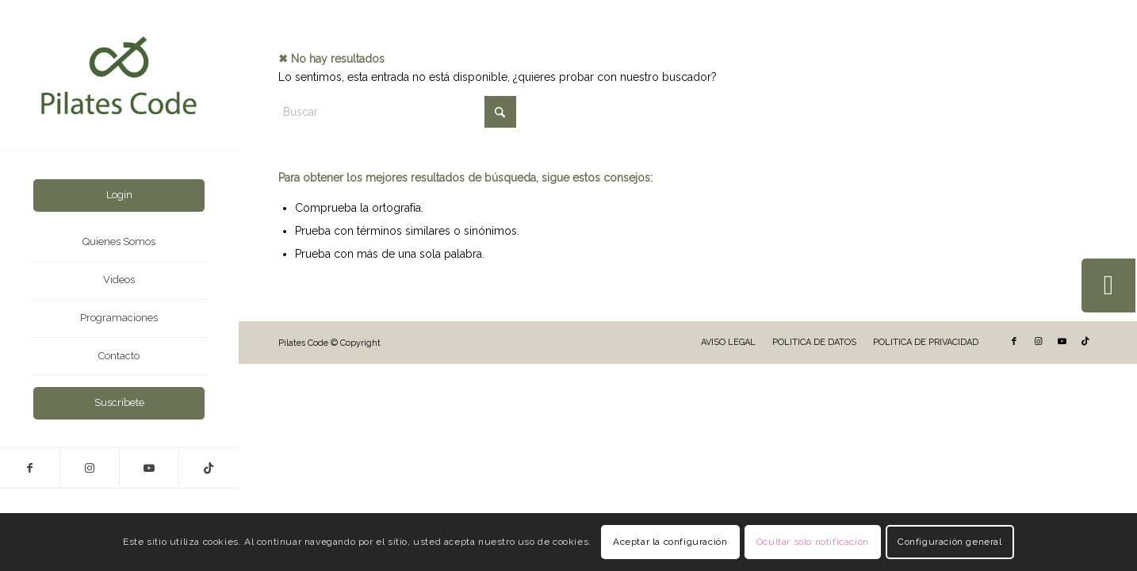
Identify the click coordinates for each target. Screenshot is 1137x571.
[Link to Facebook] (29, 468)
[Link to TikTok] (208, 468)
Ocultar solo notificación (812, 541)
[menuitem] (119, 195)
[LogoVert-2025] (119, 75)
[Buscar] (397, 112)
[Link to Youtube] (148, 468)
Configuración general (950, 541)
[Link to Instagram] (89, 468)
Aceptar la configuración (670, 541)
